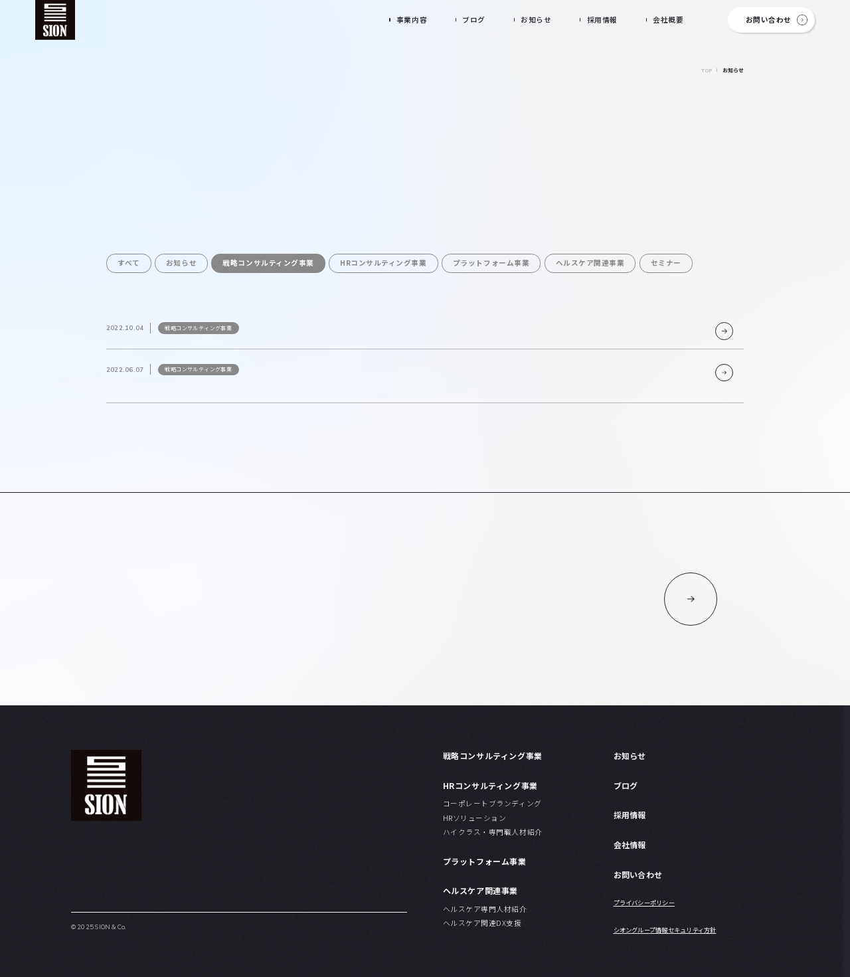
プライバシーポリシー (644, 902)
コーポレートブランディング (492, 803)
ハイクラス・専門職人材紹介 (493, 832)
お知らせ (536, 20)
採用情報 (602, 20)
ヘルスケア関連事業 (590, 263)
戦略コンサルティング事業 (267, 263)
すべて (129, 263)
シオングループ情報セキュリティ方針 (665, 929)
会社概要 (668, 20)
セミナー (666, 263)
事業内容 (411, 20)
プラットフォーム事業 (491, 263)
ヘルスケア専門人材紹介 (485, 909)
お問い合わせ (769, 20)
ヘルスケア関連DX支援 (482, 923)
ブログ (473, 20)
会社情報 (630, 844)
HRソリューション (475, 818)
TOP (706, 70)
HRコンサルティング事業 (383, 263)
